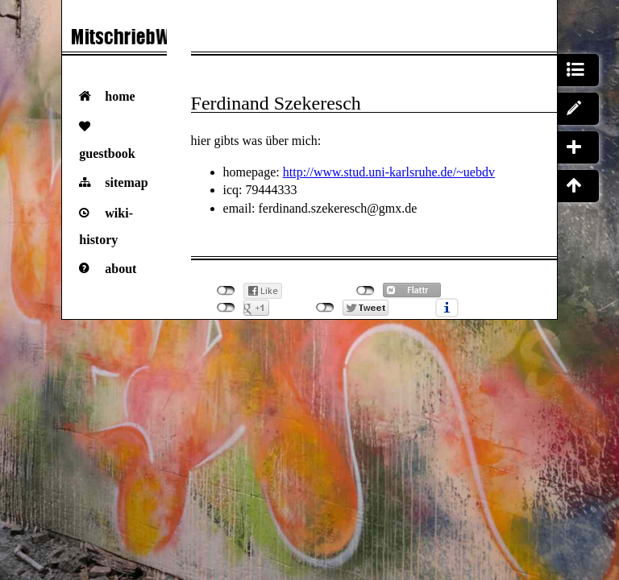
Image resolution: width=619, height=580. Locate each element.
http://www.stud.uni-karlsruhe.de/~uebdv (389, 172)
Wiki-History (106, 226)
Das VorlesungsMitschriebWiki (115, 40)
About (120, 269)
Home (120, 96)
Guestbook (107, 153)
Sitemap (126, 182)
